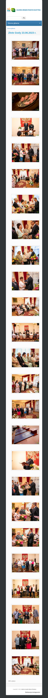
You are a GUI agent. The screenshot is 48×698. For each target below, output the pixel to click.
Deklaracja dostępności (32, 692)
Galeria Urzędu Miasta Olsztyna (28, 689)
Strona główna (11, 28)
